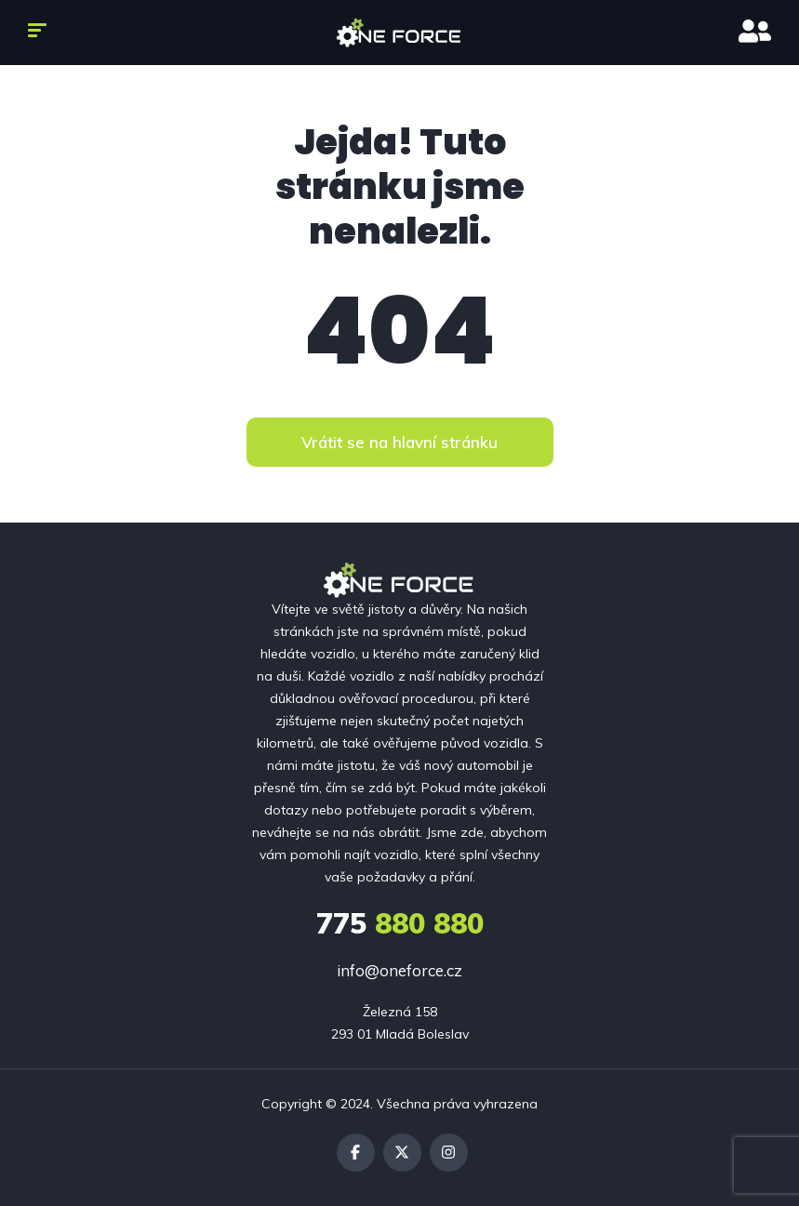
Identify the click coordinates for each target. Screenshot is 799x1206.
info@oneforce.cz (399, 970)
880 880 (400, 923)
